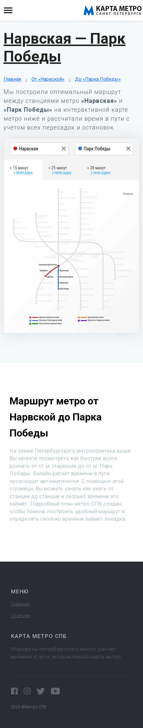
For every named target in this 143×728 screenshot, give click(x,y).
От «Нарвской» (48, 79)
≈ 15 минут (21, 171)
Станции (20, 615)
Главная (12, 79)
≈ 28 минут (98, 171)
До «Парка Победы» (98, 79)
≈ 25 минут (59, 171)
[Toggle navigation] (8, 10)
